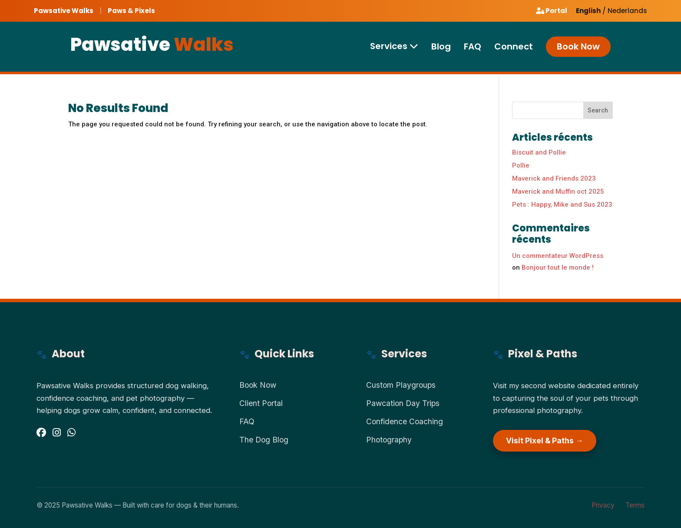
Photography (389, 439)
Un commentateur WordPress (557, 256)
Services (394, 46)
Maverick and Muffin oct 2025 (558, 191)
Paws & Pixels (131, 10)
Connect (513, 47)
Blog (441, 47)
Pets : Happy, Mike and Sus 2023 (562, 204)
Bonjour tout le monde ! (558, 267)
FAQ (472, 47)
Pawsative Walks (63, 10)
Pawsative (152, 45)
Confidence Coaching (404, 421)
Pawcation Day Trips (403, 403)
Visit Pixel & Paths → (544, 440)
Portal (551, 10)
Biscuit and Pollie (539, 152)
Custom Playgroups (401, 384)
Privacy (603, 505)
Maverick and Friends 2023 (554, 178)
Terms (635, 505)
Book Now (578, 47)
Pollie (520, 165)
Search (598, 110)
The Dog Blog (263, 439)
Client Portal (261, 403)
